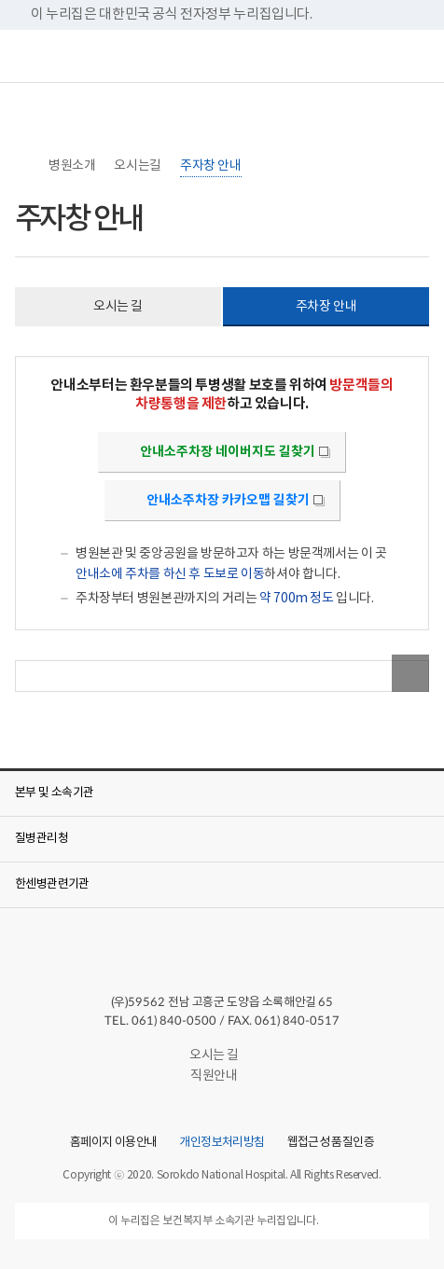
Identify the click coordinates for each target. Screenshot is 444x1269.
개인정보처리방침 (221, 1143)
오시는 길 (222, 1055)
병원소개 (72, 166)
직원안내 (221, 1076)
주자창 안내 (211, 166)
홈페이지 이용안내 (113, 1143)
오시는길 (137, 166)
